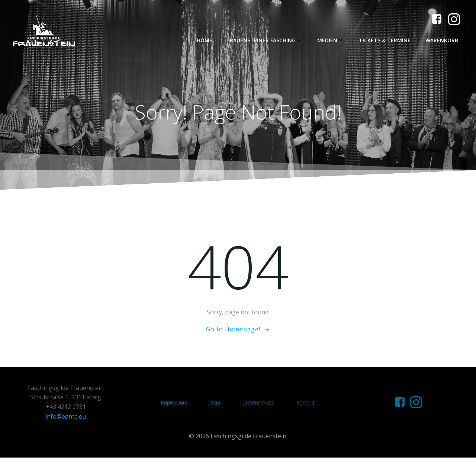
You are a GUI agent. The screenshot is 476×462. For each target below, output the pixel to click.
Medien (332, 40)
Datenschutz (259, 405)
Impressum (174, 405)
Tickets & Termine (386, 40)
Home (206, 40)
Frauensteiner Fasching (266, 40)
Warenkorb (443, 40)
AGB (215, 405)
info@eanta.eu (66, 419)
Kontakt (305, 405)
